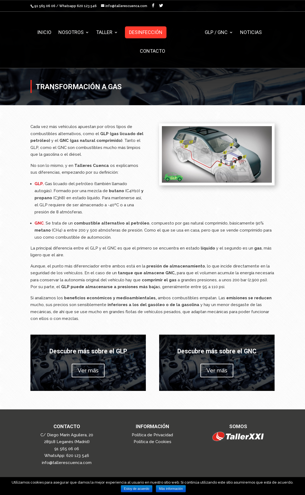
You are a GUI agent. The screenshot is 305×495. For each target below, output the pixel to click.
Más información (171, 489)
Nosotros (73, 32)
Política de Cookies (152, 441)
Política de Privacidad (152, 434)
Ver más (88, 370)
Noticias (249, 32)
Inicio (46, 32)
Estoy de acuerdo (136, 489)
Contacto (152, 51)
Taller (106, 32)
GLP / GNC (214, 32)
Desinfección (148, 32)
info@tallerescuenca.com (67, 462)
